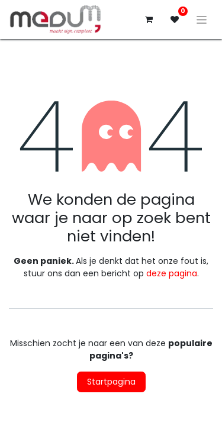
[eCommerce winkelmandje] (148, 19)
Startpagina (111, 382)
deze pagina (171, 273)
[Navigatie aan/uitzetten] (201, 19)
